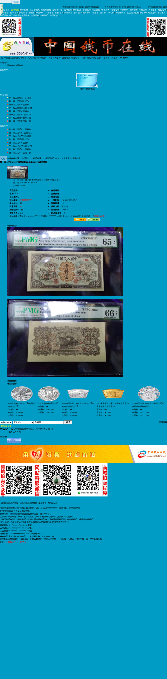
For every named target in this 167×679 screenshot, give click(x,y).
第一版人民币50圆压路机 (20, 136)
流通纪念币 (66, 58)
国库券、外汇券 (110, 58)
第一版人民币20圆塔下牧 (20, 153)
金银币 (76, 58)
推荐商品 (4, 126)
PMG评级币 (124, 58)
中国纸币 (87, 10)
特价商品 (4, 70)
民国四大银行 (54, 58)
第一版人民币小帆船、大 (20, 118)
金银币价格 (57, 10)
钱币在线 (26, 158)
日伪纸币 (4, 12)
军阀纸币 (124, 10)
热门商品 (4, 95)
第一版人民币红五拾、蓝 (20, 121)
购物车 (32, 12)
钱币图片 (77, 10)
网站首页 (5, 10)
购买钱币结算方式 (148, 12)
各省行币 (98, 58)
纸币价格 (24, 10)
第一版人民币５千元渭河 (20, 98)
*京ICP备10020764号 (9, 508)
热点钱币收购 (133, 12)
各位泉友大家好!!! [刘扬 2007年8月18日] (81, 7)
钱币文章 (68, 10)
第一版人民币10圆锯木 (19, 111)
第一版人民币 (64, 158)
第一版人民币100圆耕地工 (20, 133)
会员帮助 (35, 15)
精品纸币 (162, 10)
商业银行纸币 (20, 58)
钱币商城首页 (6, 58)
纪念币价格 (46, 10)
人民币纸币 (32, 58)
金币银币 (87, 12)
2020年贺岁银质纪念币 (48, 403)
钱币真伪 (105, 10)
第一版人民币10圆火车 (19, 104)
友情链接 (33, 503)
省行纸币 (14, 12)
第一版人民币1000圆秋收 (20, 129)
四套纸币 (68, 12)
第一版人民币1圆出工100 (20, 101)
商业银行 (96, 10)
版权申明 (42, 503)
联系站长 (24, 503)
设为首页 (5, 503)
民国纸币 (152, 10)
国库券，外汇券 (107, 12)
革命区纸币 (120, 12)
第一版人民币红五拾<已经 (20, 108)
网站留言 (23, 12)
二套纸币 (50, 12)
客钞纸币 (44, 15)
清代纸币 (115, 10)
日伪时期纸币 (86, 58)
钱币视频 (54, 15)
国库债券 (134, 10)
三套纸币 (59, 12)
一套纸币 (40, 12)
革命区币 (143, 10)
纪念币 (95, 12)
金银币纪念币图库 (21, 15)
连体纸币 (78, 12)
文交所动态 (35, 10)
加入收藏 (14, 503)
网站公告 (52, 503)
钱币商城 (15, 10)
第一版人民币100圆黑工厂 (20, 114)
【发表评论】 (6, 426)
